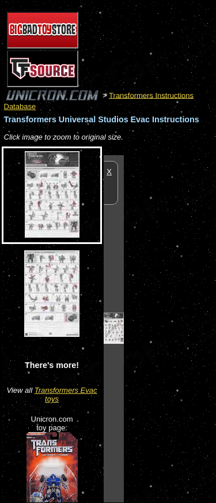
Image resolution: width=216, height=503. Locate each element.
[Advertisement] (170, 328)
